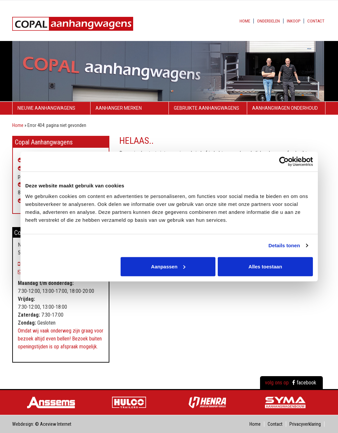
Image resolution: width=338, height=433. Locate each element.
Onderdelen (268, 21)
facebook (304, 382)
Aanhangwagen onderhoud (285, 108)
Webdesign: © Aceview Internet (41, 424)
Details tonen (284, 245)
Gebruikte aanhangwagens (206, 108)
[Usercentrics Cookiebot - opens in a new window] (284, 162)
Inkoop (293, 21)
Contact (315, 21)
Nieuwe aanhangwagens (46, 108)
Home (245, 21)
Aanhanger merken (118, 108)
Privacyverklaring (305, 424)
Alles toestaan (265, 266)
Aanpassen (168, 266)
